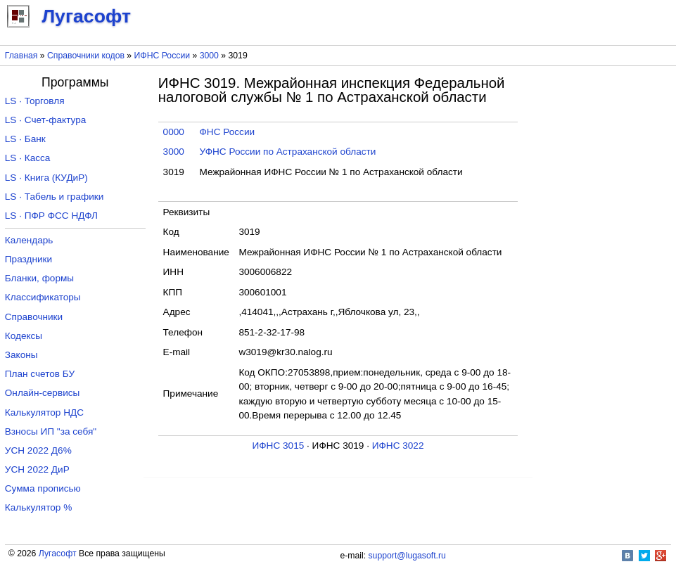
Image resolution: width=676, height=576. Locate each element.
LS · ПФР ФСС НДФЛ (51, 215)
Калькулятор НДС (44, 412)
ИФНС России (162, 55)
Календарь (29, 240)
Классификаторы (43, 297)
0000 (173, 132)
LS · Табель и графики (54, 196)
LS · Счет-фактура (46, 120)
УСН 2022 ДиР (37, 469)
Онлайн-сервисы (42, 393)
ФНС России (227, 132)
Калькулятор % (38, 507)
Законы (21, 355)
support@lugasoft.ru (407, 556)
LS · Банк (25, 139)
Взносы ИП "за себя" (50, 431)
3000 (209, 55)
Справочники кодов (86, 55)
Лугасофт (58, 553)
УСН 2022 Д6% (38, 450)
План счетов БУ (40, 374)
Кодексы (23, 336)
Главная (21, 55)
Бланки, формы (39, 278)
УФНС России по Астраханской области (288, 151)
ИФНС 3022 (398, 445)
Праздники (28, 259)
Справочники (34, 317)
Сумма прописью (43, 488)
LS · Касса (28, 158)
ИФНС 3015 (279, 445)
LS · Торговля (35, 101)
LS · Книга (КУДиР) (46, 177)
